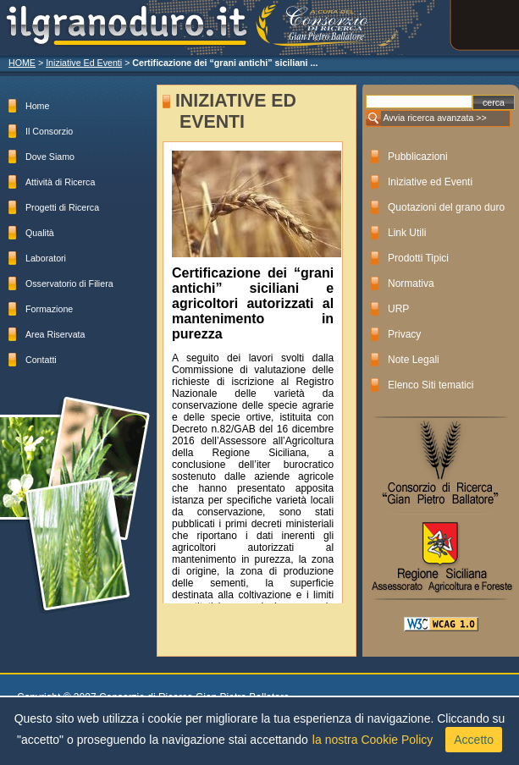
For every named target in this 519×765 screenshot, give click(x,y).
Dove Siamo (50, 156)
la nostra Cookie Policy (372, 739)
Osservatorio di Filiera (69, 283)
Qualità (39, 233)
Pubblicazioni (418, 156)
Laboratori (45, 258)
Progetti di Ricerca (62, 207)
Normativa (411, 283)
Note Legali (413, 360)
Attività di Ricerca (60, 182)
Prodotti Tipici (418, 258)
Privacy (404, 334)
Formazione (49, 309)
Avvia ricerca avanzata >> (434, 118)
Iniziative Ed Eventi (84, 63)
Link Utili (407, 233)
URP (398, 309)
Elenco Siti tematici (430, 385)
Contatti (41, 360)
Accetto (474, 739)
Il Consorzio (49, 131)
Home (37, 106)
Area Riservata (55, 334)
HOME (22, 63)
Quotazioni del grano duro (446, 207)
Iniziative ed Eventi (430, 182)
